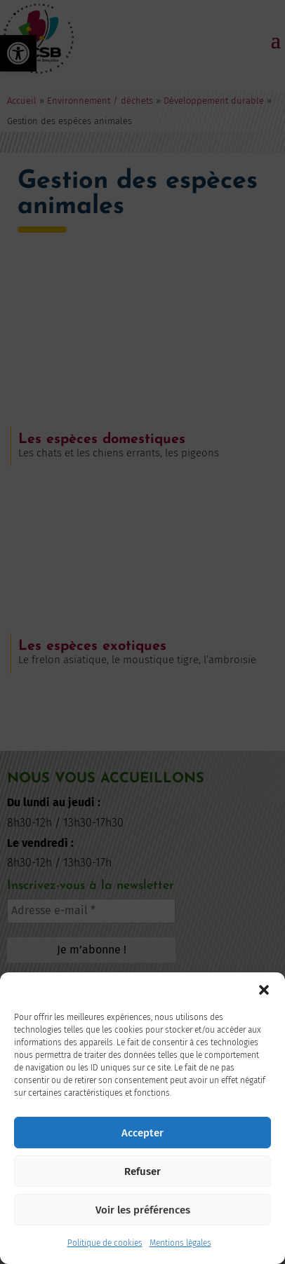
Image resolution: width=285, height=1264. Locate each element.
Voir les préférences (142, 1210)
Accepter (142, 1133)
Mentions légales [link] (180, 1243)
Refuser (142, 1171)
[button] (264, 990)
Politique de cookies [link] (104, 1243)
